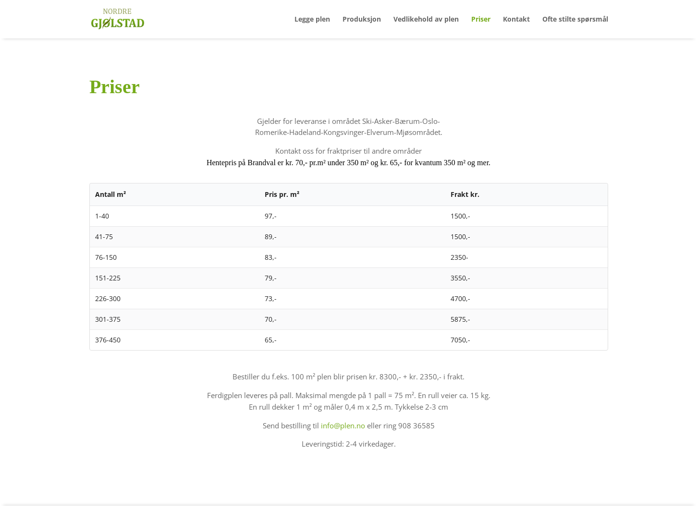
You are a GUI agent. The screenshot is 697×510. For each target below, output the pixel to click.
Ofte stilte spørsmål (575, 20)
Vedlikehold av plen (426, 20)
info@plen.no (343, 425)
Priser (480, 20)
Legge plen (312, 20)
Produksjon (361, 20)
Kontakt (516, 20)
